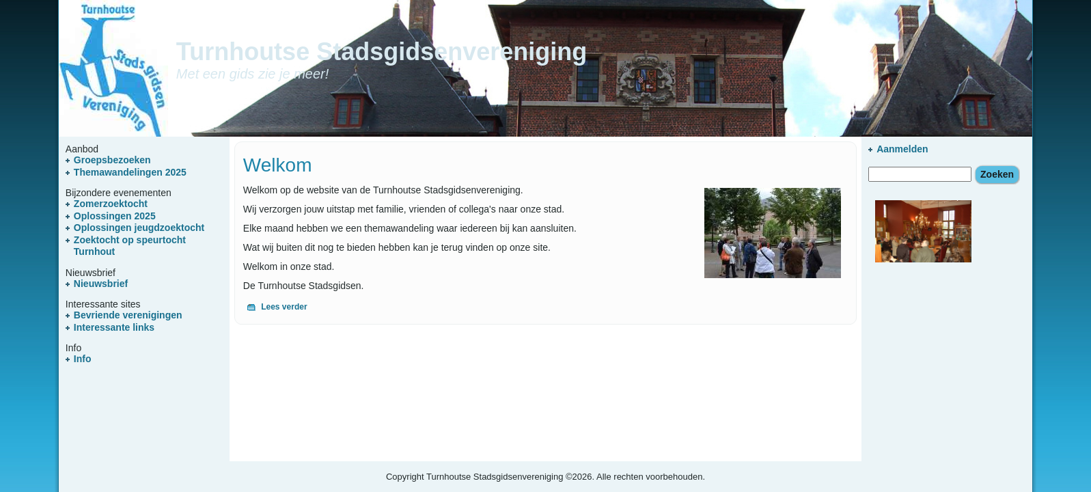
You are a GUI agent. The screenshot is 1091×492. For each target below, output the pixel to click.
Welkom (277, 165)
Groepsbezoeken (112, 159)
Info (83, 358)
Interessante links (114, 327)
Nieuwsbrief (101, 283)
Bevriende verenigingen (128, 315)
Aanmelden (902, 149)
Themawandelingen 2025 (130, 172)
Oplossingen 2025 (115, 215)
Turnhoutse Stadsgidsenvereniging (381, 52)
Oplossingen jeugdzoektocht (139, 227)
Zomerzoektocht (111, 203)
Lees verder (284, 307)
